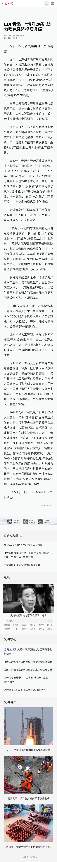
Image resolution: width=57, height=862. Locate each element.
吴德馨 (7, 629)
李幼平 (41, 625)
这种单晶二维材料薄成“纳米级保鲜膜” (24, 690)
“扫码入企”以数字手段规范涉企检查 (23, 545)
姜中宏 (41, 629)
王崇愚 (32, 629)
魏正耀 (49, 625)
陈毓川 (7, 625)
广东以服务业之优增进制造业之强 (22, 565)
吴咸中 (15, 625)
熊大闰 (24, 629)
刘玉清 (32, 625)
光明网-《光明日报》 (17, 36)
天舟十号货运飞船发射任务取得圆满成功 (28, 750)
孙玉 (15, 629)
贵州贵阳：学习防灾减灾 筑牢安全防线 (29, 798)
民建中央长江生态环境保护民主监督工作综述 (28, 669)
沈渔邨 (49, 629)
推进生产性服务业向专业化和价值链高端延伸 (28, 661)
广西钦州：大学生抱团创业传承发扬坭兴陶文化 (29, 847)
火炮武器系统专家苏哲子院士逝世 (28, 615)
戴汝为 (24, 625)
